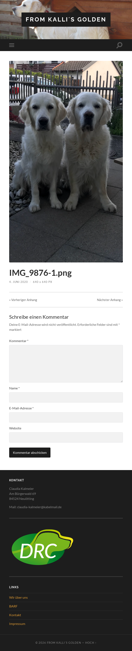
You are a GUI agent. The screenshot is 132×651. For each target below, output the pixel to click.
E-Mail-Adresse (21, 408)
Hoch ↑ (91, 642)
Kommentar (18, 341)
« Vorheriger (23, 300)
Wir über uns (18, 597)
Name (14, 388)
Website (15, 428)
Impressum (17, 624)
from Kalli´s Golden (66, 19)
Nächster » (110, 300)
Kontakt (15, 615)
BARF (13, 606)
